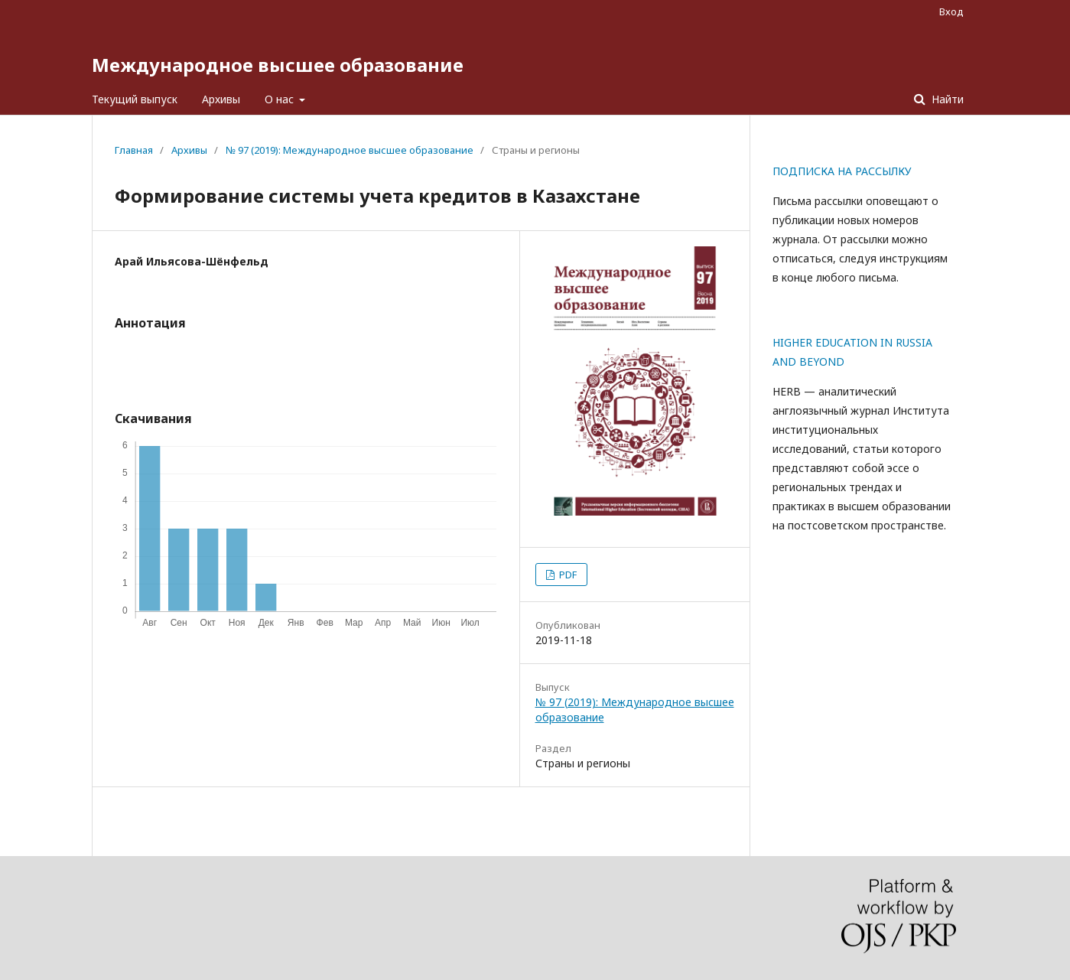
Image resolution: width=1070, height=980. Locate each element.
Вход (951, 11)
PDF (567, 574)
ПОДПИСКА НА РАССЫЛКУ (842, 171)
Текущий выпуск (134, 99)
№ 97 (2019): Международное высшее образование (349, 150)
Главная (134, 150)
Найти (946, 99)
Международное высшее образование (277, 64)
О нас (281, 99)
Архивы (221, 99)
